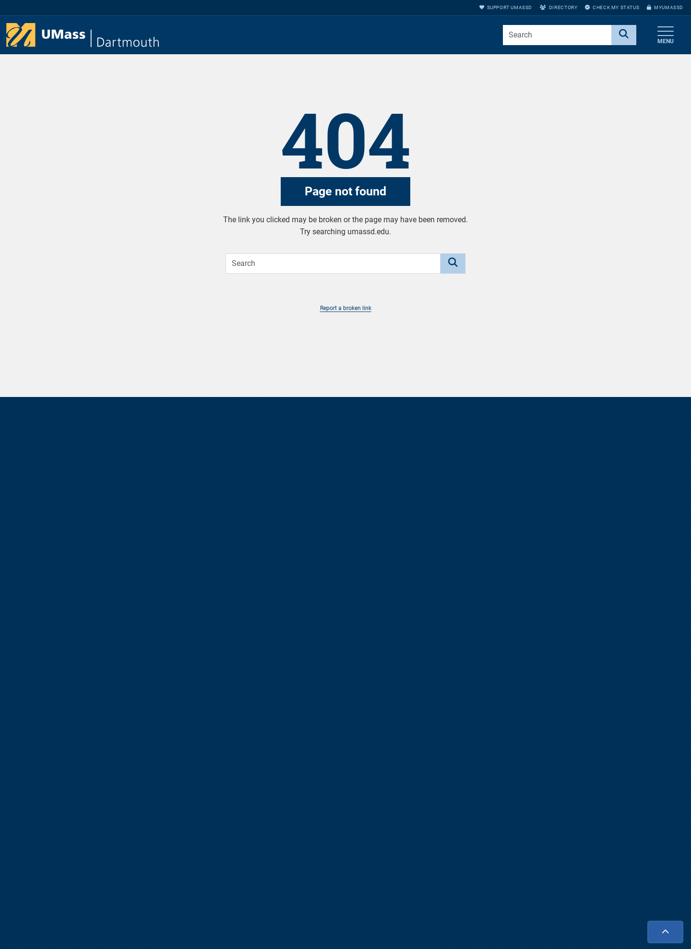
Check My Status (612, 7)
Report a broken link (345, 308)
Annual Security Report (487, 939)
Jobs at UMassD (477, 923)
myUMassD (665, 7)
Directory (558, 7)
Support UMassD (505, 7)
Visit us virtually (345, 663)
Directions (468, 907)
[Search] (623, 35)
